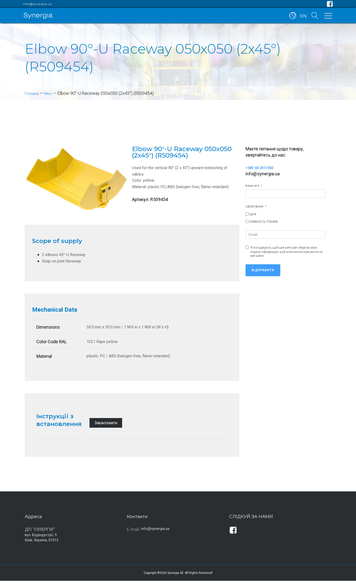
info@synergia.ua (37, 3)
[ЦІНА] (247, 214)
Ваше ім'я (252, 185)
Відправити (263, 270)
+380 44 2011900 (262, 167)
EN (302, 16)
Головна (33, 93)
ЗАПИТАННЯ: (254, 206)
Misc (52, 93)
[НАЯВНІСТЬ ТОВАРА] (247, 221)
